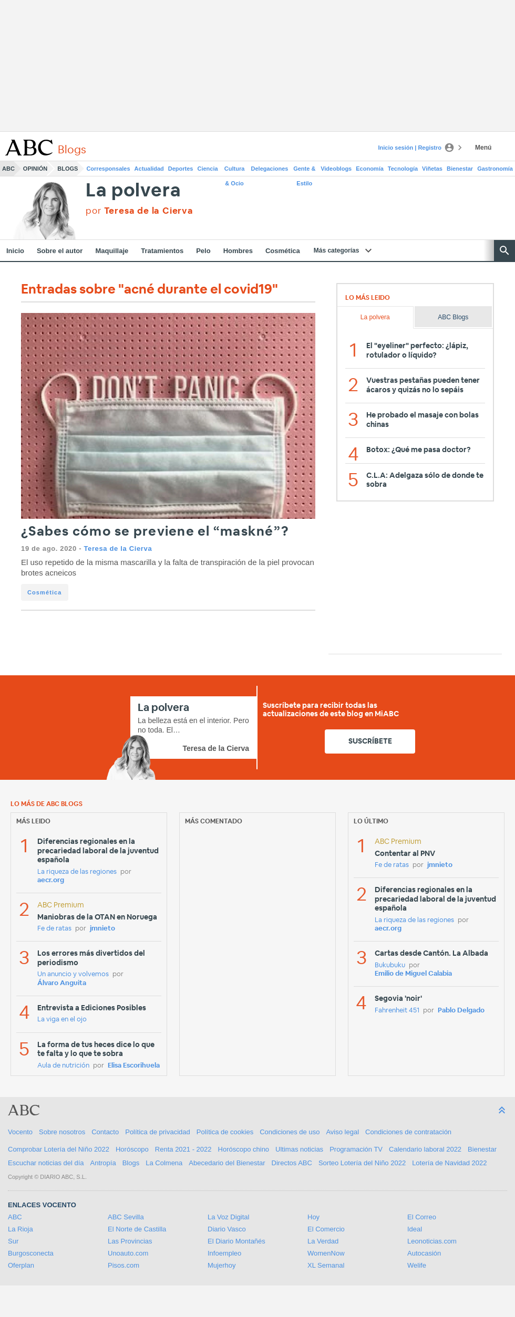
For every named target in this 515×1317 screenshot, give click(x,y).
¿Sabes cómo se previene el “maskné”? (155, 531)
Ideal (414, 1229)
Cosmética (282, 251)
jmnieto (102, 928)
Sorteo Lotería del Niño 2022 (362, 1163)
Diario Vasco (227, 1229)
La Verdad (322, 1241)
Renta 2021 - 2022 (183, 1149)
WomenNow (326, 1253)
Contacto (105, 1132)
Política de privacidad (157, 1132)
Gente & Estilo (304, 170)
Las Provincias (130, 1241)
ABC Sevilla (126, 1217)
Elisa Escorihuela (134, 1065)
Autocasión (424, 1253)
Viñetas (432, 168)
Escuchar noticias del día (46, 1163)
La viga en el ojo (62, 1019)
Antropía (103, 1163)
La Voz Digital (229, 1217)
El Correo (421, 1217)
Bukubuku (390, 965)
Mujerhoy (221, 1265)
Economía (370, 168)
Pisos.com (123, 1265)
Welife (416, 1265)
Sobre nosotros (62, 1132)
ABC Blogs (453, 317)
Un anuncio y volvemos (73, 974)
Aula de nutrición (63, 1065)
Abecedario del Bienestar (227, 1163)
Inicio (15, 251)
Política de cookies (225, 1132)
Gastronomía (495, 168)
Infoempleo (224, 1253)
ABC (8, 168)
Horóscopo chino (244, 1149)
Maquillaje (111, 251)
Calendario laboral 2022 (425, 1149)
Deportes (180, 168)
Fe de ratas (54, 928)
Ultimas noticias (299, 1149)
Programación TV (356, 1149)
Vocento (20, 1132)
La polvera (133, 191)
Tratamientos (162, 251)
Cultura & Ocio (234, 170)
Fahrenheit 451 (397, 1010)
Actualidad (149, 168)
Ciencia (208, 168)
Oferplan (21, 1265)
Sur (13, 1241)
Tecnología (403, 168)
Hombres (238, 251)
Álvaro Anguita (61, 983)
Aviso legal (342, 1132)
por (139, 210)
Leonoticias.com (432, 1241)
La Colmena (164, 1163)
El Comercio (326, 1229)
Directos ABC (292, 1163)
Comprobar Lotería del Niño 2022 (58, 1149)
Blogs (67, 168)
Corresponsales (108, 168)
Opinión (35, 168)
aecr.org (50, 880)
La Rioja (20, 1229)
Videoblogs (336, 168)
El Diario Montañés (236, 1241)
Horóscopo (132, 1149)
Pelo (203, 251)
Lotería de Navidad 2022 (449, 1163)
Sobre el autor (60, 251)
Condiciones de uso (290, 1132)
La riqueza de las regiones (77, 872)
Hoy (313, 1217)
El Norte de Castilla (137, 1229)
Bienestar (460, 168)
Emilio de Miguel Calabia (413, 973)
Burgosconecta (31, 1253)
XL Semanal (325, 1265)
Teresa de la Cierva (118, 548)
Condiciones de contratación (408, 1132)
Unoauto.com (128, 1253)
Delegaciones (270, 168)
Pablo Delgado (461, 1010)
